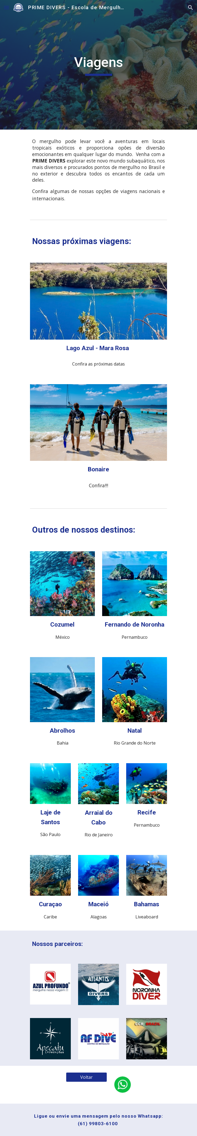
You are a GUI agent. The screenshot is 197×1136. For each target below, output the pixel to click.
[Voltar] (86, 1077)
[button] (6, 7)
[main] (98, 65)
